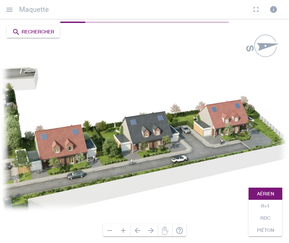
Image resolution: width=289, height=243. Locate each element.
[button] (9, 9)
